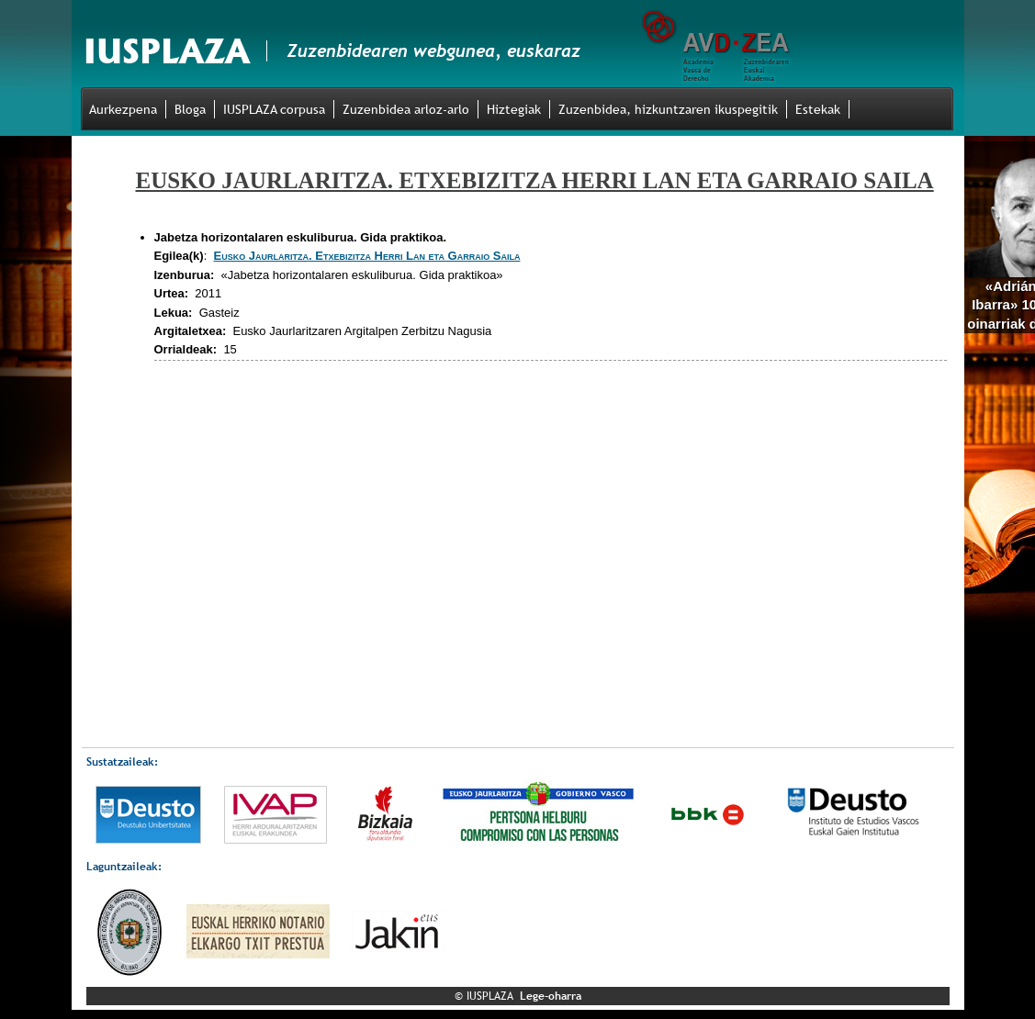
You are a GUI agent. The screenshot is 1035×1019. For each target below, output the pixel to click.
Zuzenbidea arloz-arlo (406, 109)
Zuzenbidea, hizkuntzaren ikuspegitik (668, 109)
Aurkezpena (123, 109)
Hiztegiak (514, 109)
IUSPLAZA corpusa (274, 109)
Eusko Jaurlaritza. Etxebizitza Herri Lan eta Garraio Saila (367, 256)
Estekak (817, 109)
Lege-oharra (550, 996)
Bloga (190, 109)
